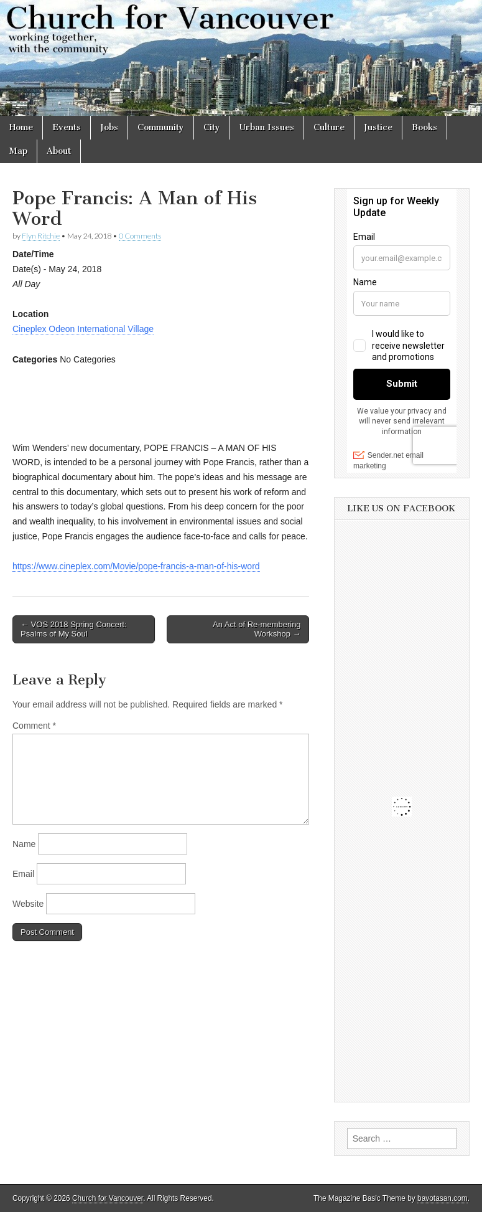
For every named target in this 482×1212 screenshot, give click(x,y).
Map (18, 151)
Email (23, 874)
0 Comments (140, 235)
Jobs (109, 127)
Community (160, 127)
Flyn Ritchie (41, 235)
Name (23, 844)
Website (28, 904)
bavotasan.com (442, 1198)
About (59, 151)
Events (66, 127)
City (211, 127)
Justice (378, 127)
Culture (329, 127)
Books (424, 127)
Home (21, 127)
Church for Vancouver (107, 1198)
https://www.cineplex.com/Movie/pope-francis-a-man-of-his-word (136, 566)
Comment (34, 726)
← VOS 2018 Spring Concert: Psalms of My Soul (74, 629)
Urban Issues (266, 127)
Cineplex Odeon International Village (83, 329)
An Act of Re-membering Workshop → (257, 629)
